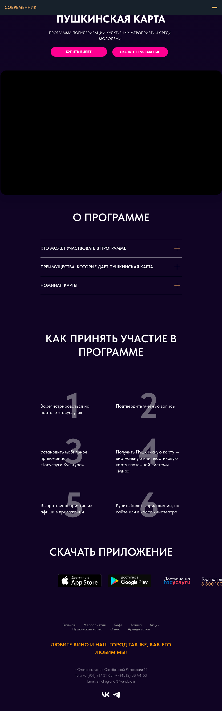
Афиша (136, 625)
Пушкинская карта (87, 629)
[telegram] (116, 694)
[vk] (105, 694)
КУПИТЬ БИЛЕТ (78, 52)
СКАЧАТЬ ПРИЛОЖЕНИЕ (140, 52)
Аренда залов (139, 629)
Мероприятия (95, 625)
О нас (115, 629)
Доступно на (177, 579)
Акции (154, 625)
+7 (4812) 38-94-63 (131, 675)
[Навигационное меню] (214, 7)
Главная (69, 625)
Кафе (118, 625)
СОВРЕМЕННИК (20, 7)
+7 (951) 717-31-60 (98, 675)
